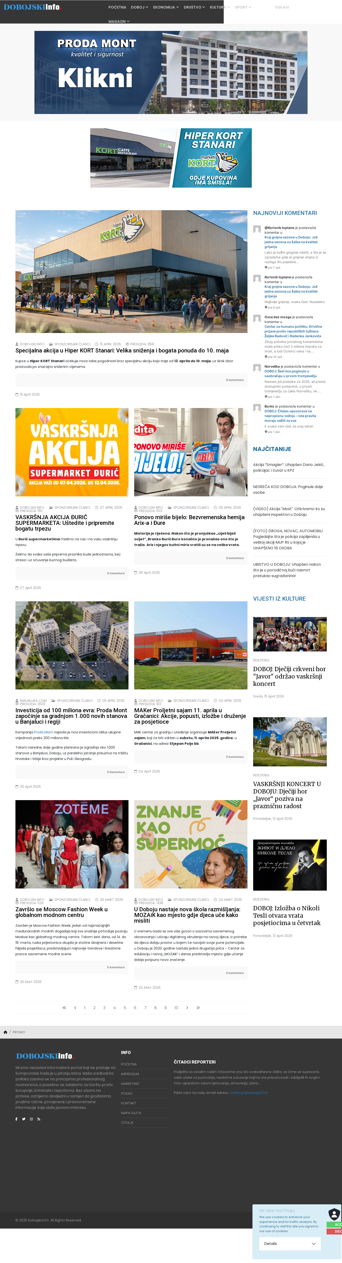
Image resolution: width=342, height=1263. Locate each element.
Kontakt (128, 1137)
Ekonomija (176, 7)
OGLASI (294, 7)
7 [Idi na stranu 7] (145, 1042)
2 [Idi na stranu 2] (94, 1042)
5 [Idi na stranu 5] (125, 1042)
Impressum (130, 1108)
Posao (127, 1127)
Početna (130, 7)
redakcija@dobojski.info (249, 1127)
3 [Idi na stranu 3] (104, 1042)
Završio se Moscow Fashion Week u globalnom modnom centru (61, 946)
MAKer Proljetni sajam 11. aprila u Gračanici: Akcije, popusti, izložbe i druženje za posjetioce (190, 739)
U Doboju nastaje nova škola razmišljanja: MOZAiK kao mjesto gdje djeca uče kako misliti (187, 949)
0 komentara (235, 380)
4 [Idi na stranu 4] (114, 1042)
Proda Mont (43, 755)
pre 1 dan (272, 397)
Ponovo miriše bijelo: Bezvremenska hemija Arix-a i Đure (189, 531)
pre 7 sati (272, 267)
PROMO (276, 7)
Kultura (231, 7)
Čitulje (127, 1157)
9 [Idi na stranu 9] (166, 1042)
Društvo (205, 7)
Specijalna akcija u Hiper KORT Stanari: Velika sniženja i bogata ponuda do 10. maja (122, 350)
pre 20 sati (273, 357)
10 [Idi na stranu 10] (176, 1042)
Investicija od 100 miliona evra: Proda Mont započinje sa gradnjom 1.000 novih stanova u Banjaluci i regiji (71, 739)
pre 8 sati (272, 307)
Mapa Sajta (131, 1147)
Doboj (150, 7)
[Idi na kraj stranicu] (198, 1042)
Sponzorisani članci (72, 344)
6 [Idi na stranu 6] (135, 1042)
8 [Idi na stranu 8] (155, 1042)
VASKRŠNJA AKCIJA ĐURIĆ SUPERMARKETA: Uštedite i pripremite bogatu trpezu (64, 534)
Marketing (130, 1118)
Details (270, 1243)
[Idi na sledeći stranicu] (187, 1042)
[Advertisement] (65, 1192)
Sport (253, 7)
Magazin (129, 21)
